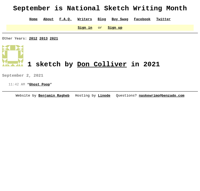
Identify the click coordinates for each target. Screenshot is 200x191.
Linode (104, 100)
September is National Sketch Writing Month (100, 9)
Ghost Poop (39, 89)
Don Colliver (102, 67)
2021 (54, 42)
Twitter (163, 21)
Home (33, 21)
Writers (84, 21)
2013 (43, 42)
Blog (102, 21)
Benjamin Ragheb (53, 100)
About (48, 21)
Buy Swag (120, 21)
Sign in (85, 30)
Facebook (142, 21)
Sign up (115, 30)
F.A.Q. (65, 21)
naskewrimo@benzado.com (162, 100)
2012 (33, 42)
